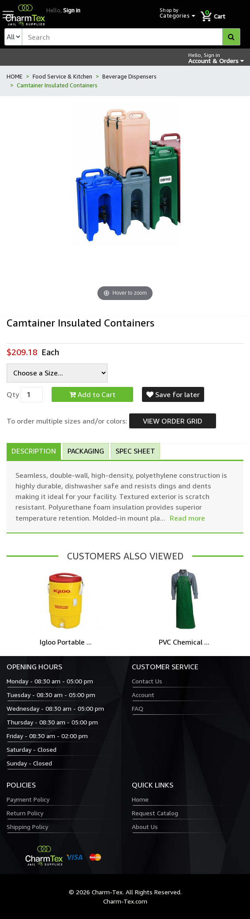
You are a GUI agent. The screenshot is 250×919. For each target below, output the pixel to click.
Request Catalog (155, 813)
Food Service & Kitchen (62, 76)
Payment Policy (28, 799)
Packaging (85, 450)
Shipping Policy (27, 826)
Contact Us (147, 681)
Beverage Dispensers (129, 76)
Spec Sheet (135, 450)
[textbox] (131, 36)
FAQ (137, 708)
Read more (187, 518)
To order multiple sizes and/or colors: (67, 420)
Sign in (71, 10)
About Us (145, 826)
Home (140, 799)
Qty (13, 394)
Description (33, 450)
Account (143, 694)
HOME (14, 76)
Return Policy (25, 813)
